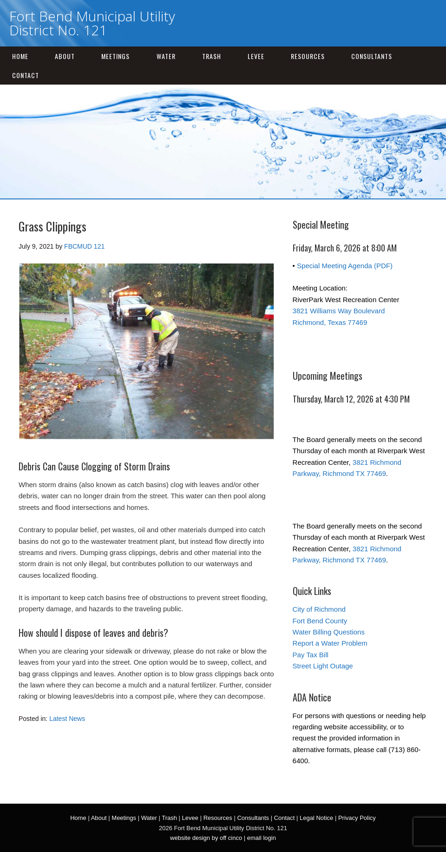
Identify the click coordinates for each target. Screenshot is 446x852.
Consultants (371, 56)
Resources (308, 56)
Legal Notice (316, 817)
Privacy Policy (357, 817)
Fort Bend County (320, 621)
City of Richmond (319, 609)
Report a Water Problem (330, 643)
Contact (25, 75)
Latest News (67, 718)
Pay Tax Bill (310, 655)
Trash (211, 56)
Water (166, 56)
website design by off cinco (206, 837)
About (65, 56)
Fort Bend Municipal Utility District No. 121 (92, 23)
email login (261, 837)
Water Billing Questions (329, 632)
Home (20, 56)
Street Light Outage (323, 666)
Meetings (115, 56)
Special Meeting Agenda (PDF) (345, 266)
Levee (256, 56)
